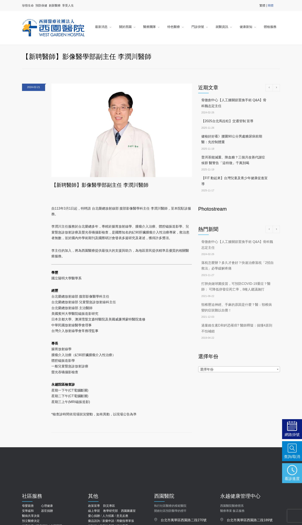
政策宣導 (94, 505)
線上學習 (94, 510)
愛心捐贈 (94, 515)
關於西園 (125, 27)
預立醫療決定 (31, 520)
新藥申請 (108, 520)
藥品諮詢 (94, 520)
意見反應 (122, 515)
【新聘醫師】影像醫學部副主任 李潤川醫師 (99, 185)
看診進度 (292, 478)
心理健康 (47, 505)
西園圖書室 (128, 510)
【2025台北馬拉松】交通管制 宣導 (227, 121)
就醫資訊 (222, 27)
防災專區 (109, 505)
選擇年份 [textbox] (206, 369)
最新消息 (101, 27)
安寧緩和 (28, 510)
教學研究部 (110, 510)
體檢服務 (270, 27)
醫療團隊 (149, 27)
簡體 (270, 5)
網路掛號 (292, 434)
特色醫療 (173, 27)
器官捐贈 (47, 510)
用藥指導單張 (125, 520)
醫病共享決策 (31, 515)
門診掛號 (197, 27)
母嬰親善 (28, 505)
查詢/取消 (292, 456)
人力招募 (108, 515)
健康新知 (246, 27)
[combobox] (239, 369)
